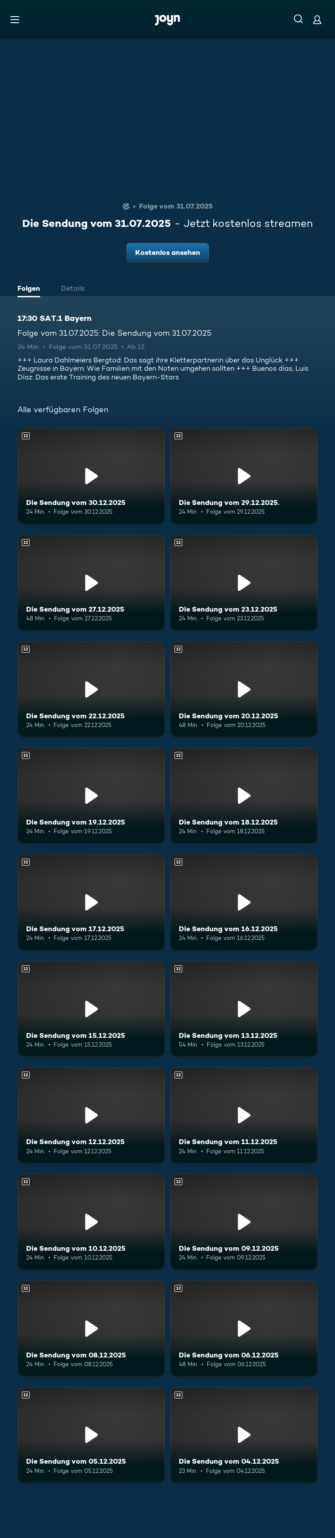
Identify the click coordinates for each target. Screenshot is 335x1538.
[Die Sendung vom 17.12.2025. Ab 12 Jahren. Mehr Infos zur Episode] (91, 902)
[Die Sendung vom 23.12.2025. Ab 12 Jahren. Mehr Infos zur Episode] (244, 583)
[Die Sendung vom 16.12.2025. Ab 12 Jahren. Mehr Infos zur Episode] (244, 902)
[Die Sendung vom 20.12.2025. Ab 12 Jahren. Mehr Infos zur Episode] (244, 689)
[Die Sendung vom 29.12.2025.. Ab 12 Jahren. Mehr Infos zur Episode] (244, 476)
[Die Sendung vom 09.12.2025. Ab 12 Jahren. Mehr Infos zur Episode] (244, 1222)
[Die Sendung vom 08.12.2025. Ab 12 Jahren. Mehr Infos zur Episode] (91, 1329)
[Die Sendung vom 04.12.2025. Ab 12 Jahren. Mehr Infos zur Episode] (244, 1435)
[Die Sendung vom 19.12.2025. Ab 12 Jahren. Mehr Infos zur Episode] (91, 796)
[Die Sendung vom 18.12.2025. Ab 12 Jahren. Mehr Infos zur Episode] (244, 796)
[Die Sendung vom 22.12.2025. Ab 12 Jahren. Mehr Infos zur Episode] (91, 689)
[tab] (31, 289)
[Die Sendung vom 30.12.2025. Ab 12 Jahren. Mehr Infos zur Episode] (91, 476)
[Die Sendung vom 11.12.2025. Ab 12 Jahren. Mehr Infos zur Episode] (244, 1115)
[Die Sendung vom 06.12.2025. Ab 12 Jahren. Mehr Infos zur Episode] (244, 1329)
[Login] (317, 19)
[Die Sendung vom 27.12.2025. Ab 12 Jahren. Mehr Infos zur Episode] (91, 583)
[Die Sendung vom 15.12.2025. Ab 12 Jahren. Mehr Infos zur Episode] (91, 1009)
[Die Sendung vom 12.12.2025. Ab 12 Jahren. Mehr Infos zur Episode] (91, 1115)
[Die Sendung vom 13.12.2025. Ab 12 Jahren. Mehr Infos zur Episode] (244, 1009)
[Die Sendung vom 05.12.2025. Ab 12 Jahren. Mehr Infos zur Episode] (91, 1435)
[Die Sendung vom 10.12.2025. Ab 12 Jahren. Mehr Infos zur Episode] (91, 1222)
